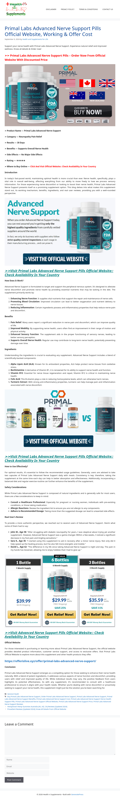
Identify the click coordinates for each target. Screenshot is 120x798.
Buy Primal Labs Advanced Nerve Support (23, 696)
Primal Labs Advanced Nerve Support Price (76, 701)
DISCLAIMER (51, 9)
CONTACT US (107, 9)
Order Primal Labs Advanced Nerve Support (58, 696)
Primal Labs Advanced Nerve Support (91, 696)
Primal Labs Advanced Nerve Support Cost (53, 699)
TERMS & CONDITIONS (88, 9)
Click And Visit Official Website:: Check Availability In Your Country (63, 166)
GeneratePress (77, 794)
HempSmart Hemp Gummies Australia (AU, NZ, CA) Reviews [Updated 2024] (37, 706)
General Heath (13, 694)
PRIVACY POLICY (67, 9)
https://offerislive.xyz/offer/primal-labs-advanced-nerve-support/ (50, 661)
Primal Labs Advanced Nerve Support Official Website (37, 701)
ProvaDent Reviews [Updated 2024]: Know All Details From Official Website (36, 709)
